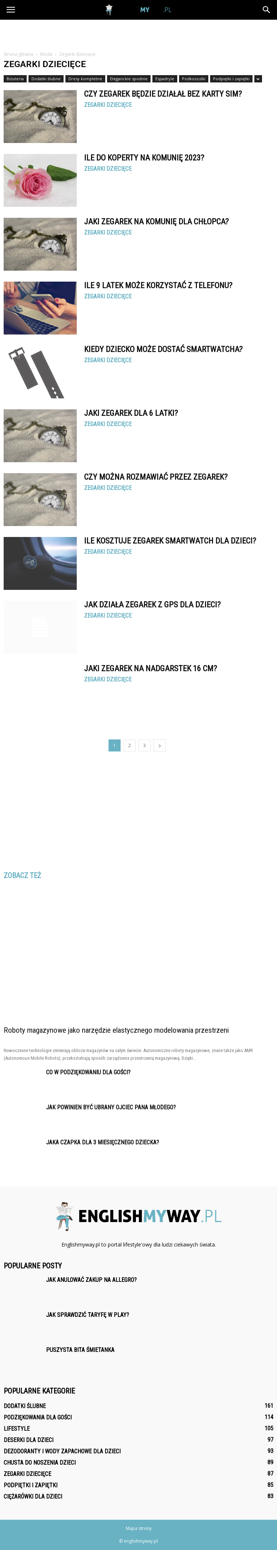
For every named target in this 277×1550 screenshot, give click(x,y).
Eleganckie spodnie (129, 78)
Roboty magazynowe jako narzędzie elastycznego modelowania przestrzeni (116, 1030)
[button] (267, 10)
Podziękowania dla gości (38, 1417)
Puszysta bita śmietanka (80, 1349)
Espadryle (164, 78)
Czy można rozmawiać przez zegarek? (156, 477)
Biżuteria (15, 78)
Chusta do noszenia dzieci (40, 1462)
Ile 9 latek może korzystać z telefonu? (158, 285)
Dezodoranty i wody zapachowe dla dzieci (62, 1451)
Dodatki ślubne (46, 78)
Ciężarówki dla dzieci (33, 1496)
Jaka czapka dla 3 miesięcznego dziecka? (102, 1142)
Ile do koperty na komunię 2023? (144, 157)
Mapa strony (139, 1528)
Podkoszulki (193, 78)
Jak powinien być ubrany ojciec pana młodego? (111, 1107)
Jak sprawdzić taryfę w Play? (87, 1314)
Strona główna (18, 54)
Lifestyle (17, 1428)
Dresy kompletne (85, 78)
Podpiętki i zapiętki (231, 78)
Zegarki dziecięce (108, 105)
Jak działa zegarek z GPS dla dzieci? (152, 604)
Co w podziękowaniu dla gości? (88, 1072)
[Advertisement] (138, 32)
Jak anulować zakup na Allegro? (91, 1279)
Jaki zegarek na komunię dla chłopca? (156, 221)
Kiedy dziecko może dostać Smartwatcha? (163, 349)
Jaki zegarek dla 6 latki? (131, 413)
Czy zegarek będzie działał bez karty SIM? (163, 93)
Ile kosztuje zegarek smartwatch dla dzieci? (170, 540)
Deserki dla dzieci (28, 1440)
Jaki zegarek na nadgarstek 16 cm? (150, 668)
